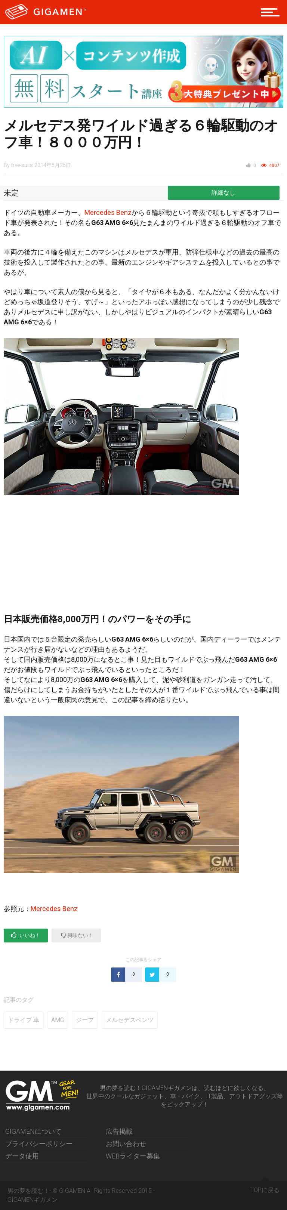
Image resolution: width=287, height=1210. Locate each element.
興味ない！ (77, 935)
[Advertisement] (143, 558)
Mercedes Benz (108, 212)
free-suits (22, 165)
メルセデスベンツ (130, 1020)
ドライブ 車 (23, 1020)
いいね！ (25, 935)
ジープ (85, 1020)
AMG (57, 1020)
